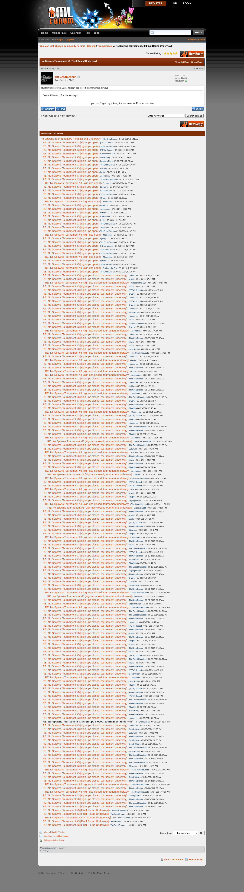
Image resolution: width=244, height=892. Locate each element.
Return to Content (173, 859)
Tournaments (104, 46)
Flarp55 (103, 168)
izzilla (102, 220)
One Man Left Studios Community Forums (62, 46)
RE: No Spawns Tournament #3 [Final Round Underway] (76, 810)
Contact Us (80, 873)
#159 (201, 68)
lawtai (102, 172)
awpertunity (105, 157)
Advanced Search (196, 40)
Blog (96, 32)
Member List (59, 32)
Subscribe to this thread (54, 840)
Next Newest (67, 115)
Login (60, 40)
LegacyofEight (106, 161)
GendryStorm (106, 191)
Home (44, 32)
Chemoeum (108, 183)
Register (70, 40)
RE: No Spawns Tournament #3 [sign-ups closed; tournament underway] (85, 275)
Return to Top (196, 859)
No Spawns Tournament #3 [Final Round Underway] (71, 138)
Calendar (75, 32)
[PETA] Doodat (106, 143)
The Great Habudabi (109, 179)
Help (87, 32)
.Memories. (105, 176)
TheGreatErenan (65, 76)
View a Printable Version (54, 832)
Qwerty (103, 198)
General (91, 46)
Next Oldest (50, 115)
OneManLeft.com (101, 873)
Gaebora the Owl (107, 154)
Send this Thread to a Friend (56, 836)
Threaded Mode (182, 62)
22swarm (104, 187)
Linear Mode (197, 62)
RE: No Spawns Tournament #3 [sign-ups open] (71, 142)
